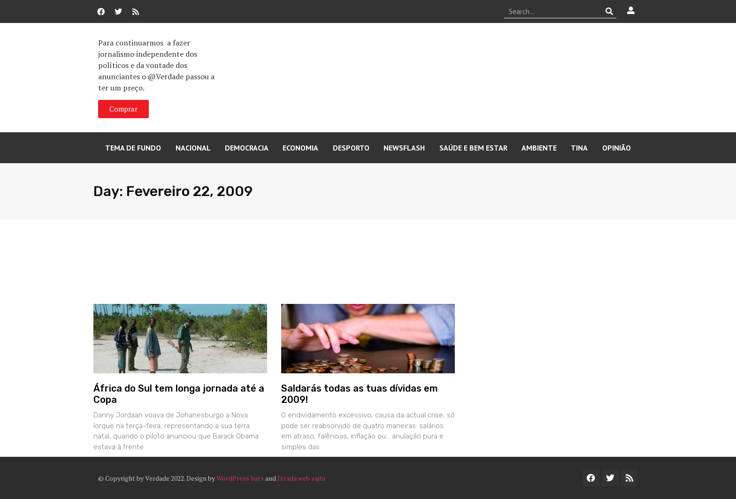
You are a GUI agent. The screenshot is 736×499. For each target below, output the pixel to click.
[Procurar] (609, 11)
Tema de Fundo (133, 147)
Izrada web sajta (301, 478)
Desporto (351, 147)
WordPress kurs (240, 478)
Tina (579, 147)
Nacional (193, 147)
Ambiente (539, 147)
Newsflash (404, 147)
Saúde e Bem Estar (473, 147)
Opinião (616, 147)
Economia (300, 147)
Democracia (246, 147)
